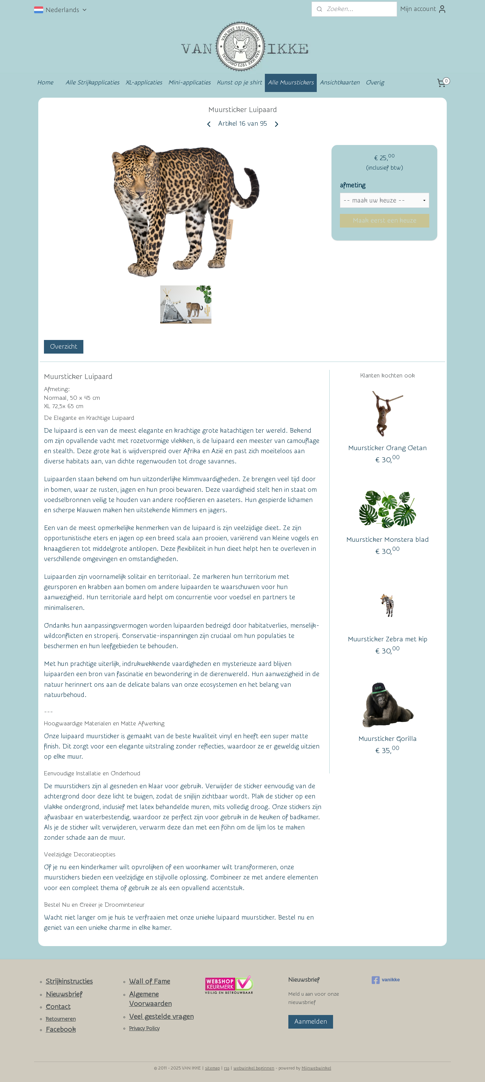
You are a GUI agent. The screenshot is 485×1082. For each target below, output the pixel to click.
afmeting (352, 185)
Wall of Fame (149, 981)
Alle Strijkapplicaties (92, 82)
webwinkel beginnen (253, 1068)
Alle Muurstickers (291, 82)
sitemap (212, 1068)
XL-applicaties (143, 82)
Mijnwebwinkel (316, 1068)
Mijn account (423, 9)
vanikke (386, 980)
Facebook (61, 1030)
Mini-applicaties (189, 82)
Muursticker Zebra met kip (387, 639)
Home (45, 82)
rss (226, 1068)
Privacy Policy (144, 1029)
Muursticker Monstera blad (387, 540)
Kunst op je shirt (239, 82)
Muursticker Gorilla (387, 739)
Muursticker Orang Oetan (387, 448)
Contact (58, 1007)
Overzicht (63, 346)
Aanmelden (310, 1021)
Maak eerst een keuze (384, 220)
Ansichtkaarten (340, 82)
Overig (375, 82)
